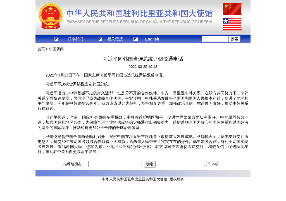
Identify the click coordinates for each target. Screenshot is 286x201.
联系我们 (75, 39)
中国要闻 (56, 49)
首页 (41, 49)
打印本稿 (211, 164)
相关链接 (115, 39)
